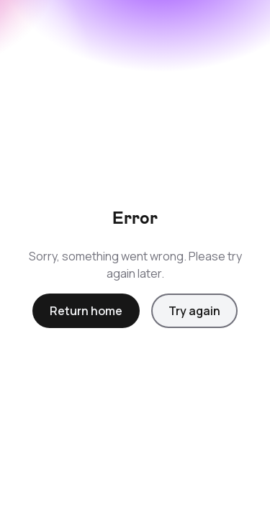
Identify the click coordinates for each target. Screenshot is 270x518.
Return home (86, 311)
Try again (194, 311)
